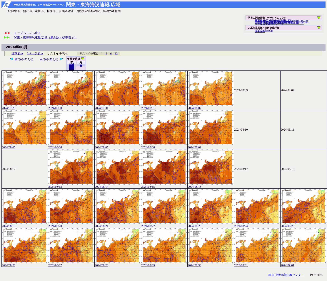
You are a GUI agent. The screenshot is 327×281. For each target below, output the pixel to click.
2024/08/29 (164, 264)
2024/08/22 (164, 224)
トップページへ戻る (27, 32)
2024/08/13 (71, 185)
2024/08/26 (25, 264)
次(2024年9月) (49, 59)
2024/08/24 (257, 224)
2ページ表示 (35, 53)
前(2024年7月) (24, 59)
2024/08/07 (118, 146)
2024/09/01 (304, 264)
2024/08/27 (71, 264)
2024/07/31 (118, 106)
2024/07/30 (71, 106)
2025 (71, 69)
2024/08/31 (257, 264)
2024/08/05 (25, 146)
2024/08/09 (211, 146)
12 (116, 53)
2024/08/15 (164, 185)
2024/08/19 (25, 224)
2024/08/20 (71, 224)
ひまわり (260, 31)
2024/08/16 (211, 185)
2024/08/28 (118, 264)
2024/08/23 (211, 224)
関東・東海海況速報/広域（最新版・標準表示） (45, 37)
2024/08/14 (118, 185)
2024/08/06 (71, 146)
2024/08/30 (211, 264)
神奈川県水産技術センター (286, 275)
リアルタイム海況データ (269, 23)
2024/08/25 (304, 224)
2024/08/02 (211, 106)
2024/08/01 (164, 106)
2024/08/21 (118, 224)
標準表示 (17, 53)
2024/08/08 (164, 146)
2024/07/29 (25, 106)
